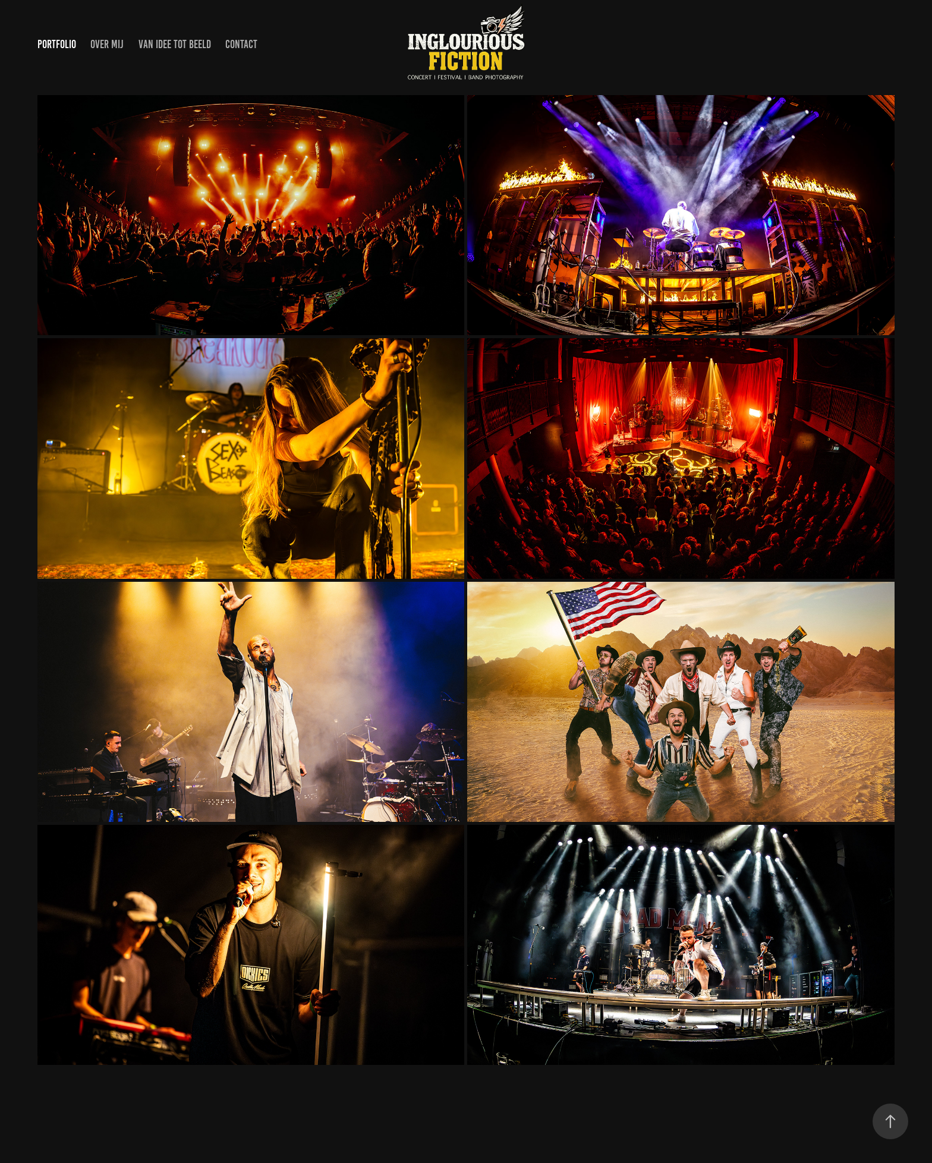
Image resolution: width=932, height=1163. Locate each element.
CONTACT (241, 44)
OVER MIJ (107, 44)
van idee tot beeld (174, 44)
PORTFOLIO (56, 44)
